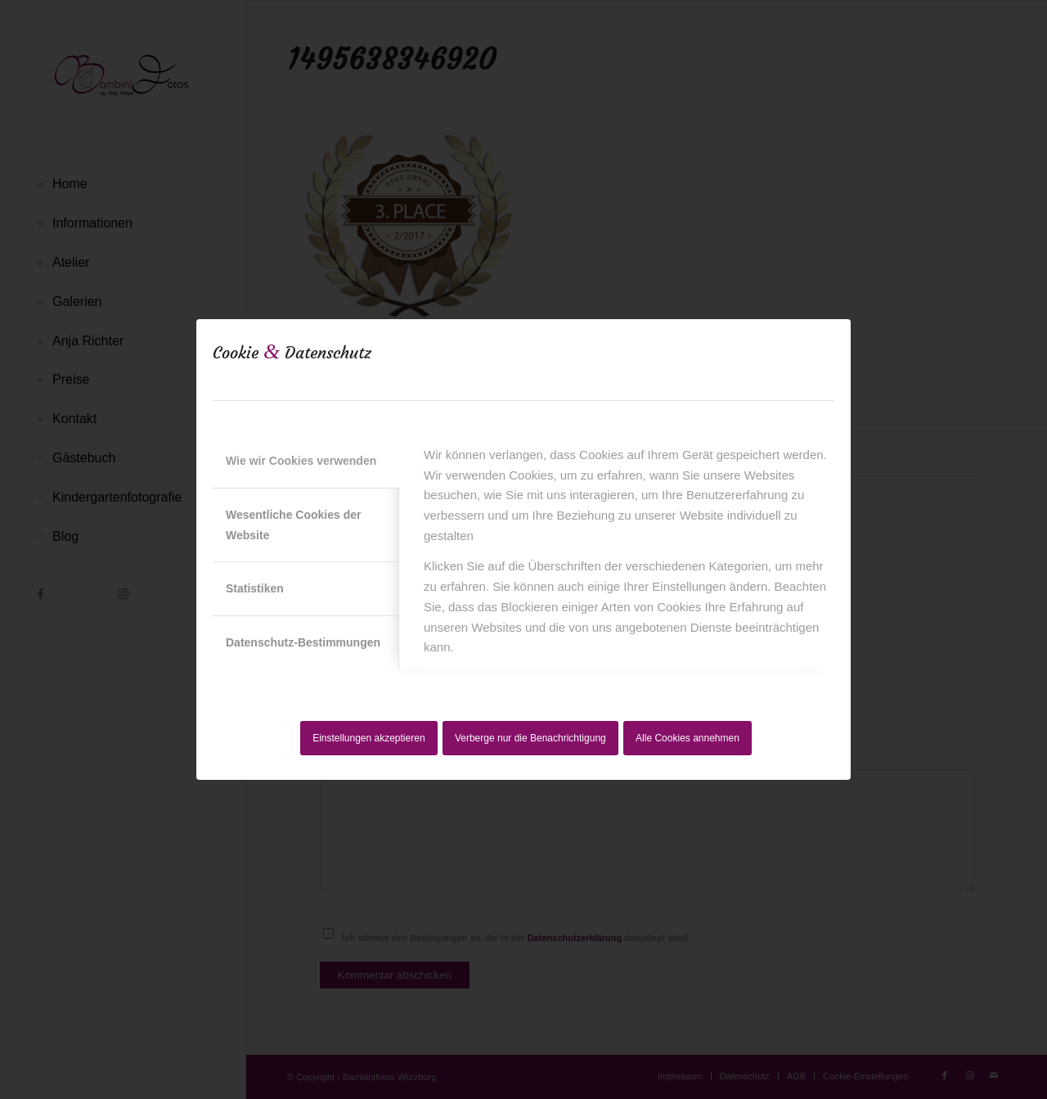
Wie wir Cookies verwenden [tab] (301, 460)
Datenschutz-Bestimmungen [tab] (303, 642)
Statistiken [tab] (255, 588)
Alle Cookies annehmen (687, 738)
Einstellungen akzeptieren (368, 738)
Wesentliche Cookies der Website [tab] (293, 525)
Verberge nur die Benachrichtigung (530, 738)
